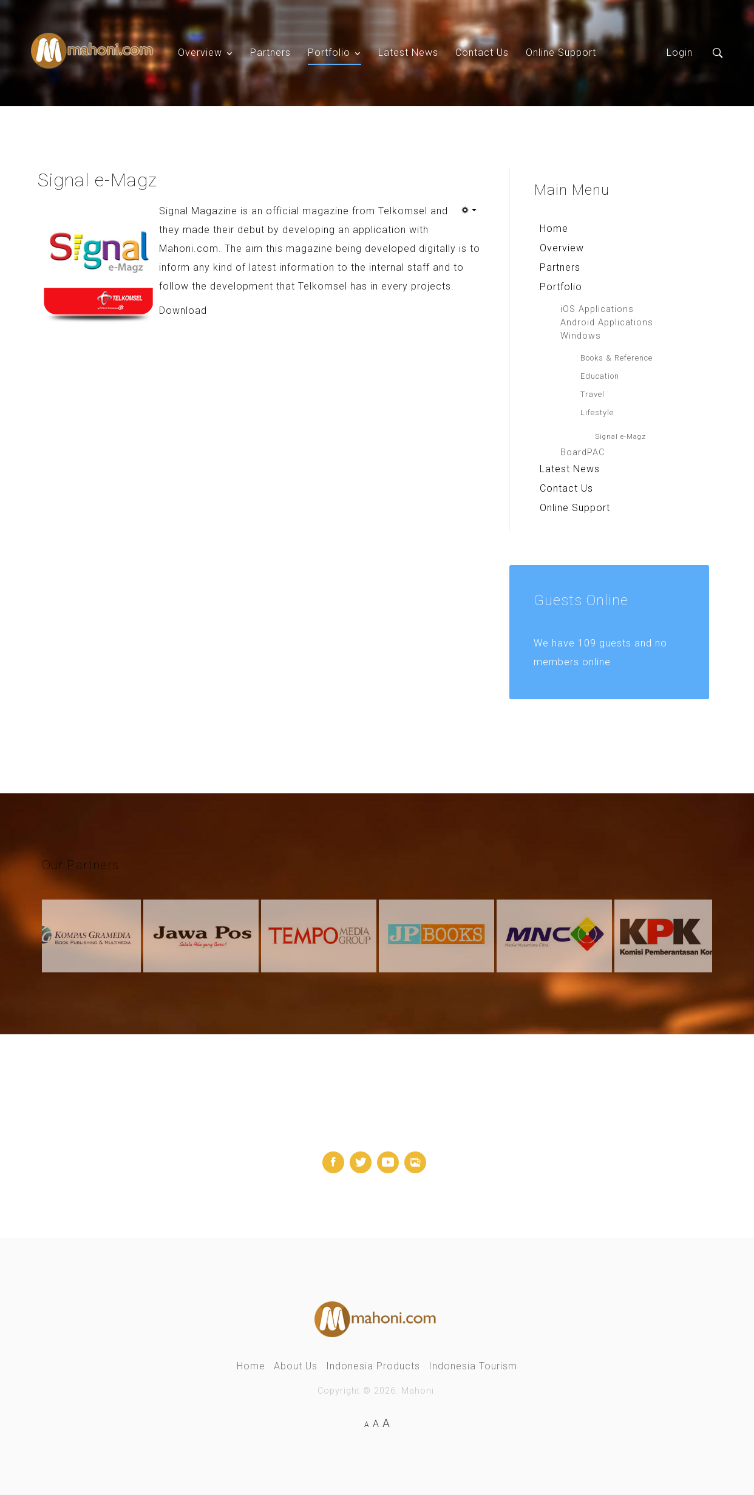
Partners (270, 52)
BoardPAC (582, 452)
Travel (592, 394)
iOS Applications (597, 309)
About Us (296, 1366)
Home (554, 228)
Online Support (561, 52)
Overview (200, 52)
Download (183, 310)
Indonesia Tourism (473, 1366)
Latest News (408, 52)
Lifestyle (597, 412)
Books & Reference (616, 357)
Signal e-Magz (620, 436)
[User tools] (468, 210)
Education (599, 376)
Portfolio (329, 52)
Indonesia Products (373, 1366)
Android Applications (606, 322)
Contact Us (482, 52)
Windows (580, 336)
